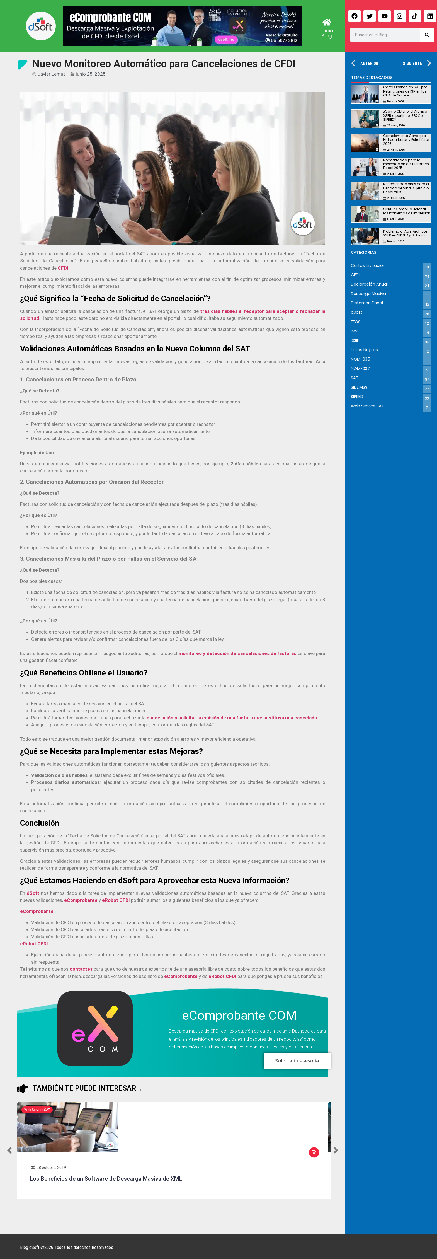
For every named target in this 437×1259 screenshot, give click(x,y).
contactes (81, 969)
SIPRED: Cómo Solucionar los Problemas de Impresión (406, 211)
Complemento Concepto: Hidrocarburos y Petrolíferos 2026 (406, 139)
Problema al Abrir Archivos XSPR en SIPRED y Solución (405, 233)
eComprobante (81, 900)
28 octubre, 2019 (48, 1167)
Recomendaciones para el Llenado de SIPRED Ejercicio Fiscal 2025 (406, 188)
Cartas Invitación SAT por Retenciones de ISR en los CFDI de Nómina (405, 91)
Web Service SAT (37, 1110)
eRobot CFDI (116, 900)
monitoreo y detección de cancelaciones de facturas (238, 653)
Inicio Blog (327, 33)
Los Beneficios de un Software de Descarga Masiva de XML (106, 1178)
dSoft (33, 893)
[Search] (427, 35)
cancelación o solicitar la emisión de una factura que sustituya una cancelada (232, 718)
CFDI (63, 268)
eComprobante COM (239, 1015)
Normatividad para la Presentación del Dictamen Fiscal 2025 (406, 164)
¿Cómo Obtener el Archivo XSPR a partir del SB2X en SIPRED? (405, 115)
